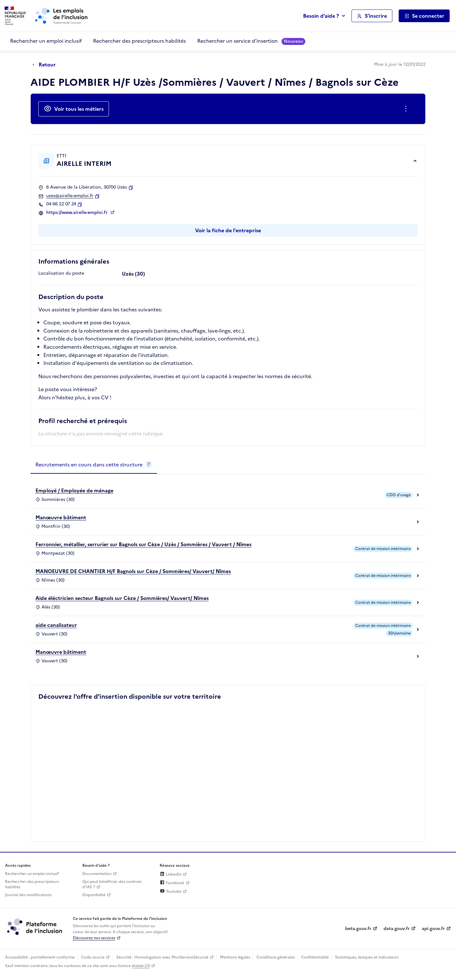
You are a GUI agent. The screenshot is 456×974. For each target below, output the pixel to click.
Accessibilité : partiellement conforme (40, 957)
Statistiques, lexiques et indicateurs (367, 957)
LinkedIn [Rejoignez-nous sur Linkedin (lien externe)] (170, 874)
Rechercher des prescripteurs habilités (139, 41)
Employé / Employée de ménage (74, 490)
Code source (92, 957)
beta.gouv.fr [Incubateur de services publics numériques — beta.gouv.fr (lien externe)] (358, 928)
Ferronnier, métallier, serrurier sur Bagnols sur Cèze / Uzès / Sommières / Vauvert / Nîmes (143, 544)
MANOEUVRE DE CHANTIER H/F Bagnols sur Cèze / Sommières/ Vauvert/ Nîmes (133, 571)
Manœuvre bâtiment (60, 517)
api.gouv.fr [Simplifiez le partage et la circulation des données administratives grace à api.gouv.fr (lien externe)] (433, 928)
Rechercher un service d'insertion (251, 41)
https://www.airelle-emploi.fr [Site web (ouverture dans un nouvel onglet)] (77, 212)
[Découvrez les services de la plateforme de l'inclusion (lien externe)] (35, 926)
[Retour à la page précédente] (45, 65)
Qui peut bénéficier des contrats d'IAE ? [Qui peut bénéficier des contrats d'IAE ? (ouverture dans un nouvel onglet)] (112, 884)
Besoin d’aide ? (321, 16)
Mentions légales (235, 957)
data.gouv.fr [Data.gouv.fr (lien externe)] (396, 928)
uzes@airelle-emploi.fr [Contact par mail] (69, 196)
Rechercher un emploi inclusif (46, 41)
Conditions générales (275, 957)
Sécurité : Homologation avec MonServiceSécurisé (162, 957)
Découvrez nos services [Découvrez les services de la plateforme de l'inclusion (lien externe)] (94, 938)
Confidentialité (315, 957)
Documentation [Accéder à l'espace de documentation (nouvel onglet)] (96, 874)
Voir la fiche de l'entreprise (228, 230)
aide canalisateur (56, 625)
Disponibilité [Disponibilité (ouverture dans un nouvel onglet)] (93, 895)
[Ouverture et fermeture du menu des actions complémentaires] (407, 108)
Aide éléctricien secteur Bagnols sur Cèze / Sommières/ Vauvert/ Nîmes (122, 598)
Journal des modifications (28, 895)
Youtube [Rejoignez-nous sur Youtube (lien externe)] (170, 891)
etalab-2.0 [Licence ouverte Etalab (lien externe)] (141, 966)
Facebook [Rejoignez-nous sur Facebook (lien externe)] (172, 883)
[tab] (93, 465)
